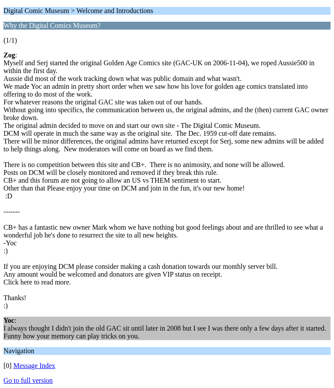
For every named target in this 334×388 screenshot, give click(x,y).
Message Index (34, 365)
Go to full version (28, 380)
